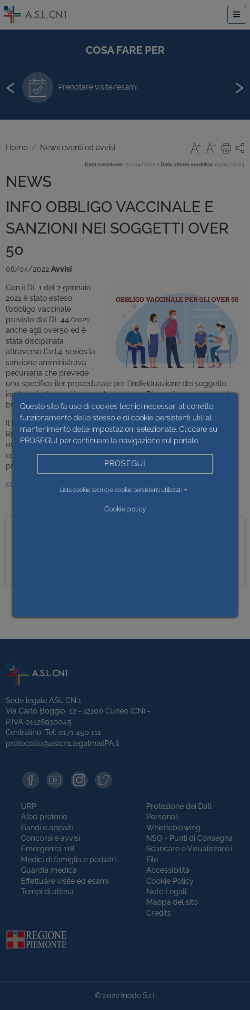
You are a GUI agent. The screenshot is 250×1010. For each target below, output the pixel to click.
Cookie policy (125, 509)
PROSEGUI (125, 463)
